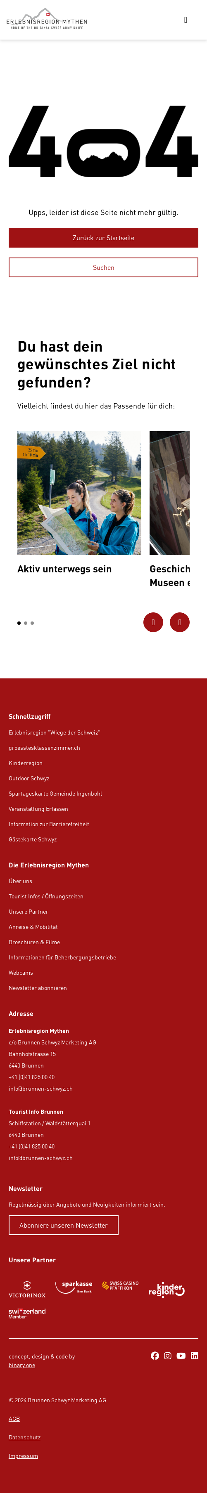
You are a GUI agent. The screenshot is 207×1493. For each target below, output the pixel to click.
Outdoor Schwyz (29, 778)
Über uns (20, 880)
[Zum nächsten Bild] (180, 622)
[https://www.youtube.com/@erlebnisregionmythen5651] (181, 1356)
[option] (79, 505)
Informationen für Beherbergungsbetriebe (62, 957)
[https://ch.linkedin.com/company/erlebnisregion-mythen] (194, 1356)
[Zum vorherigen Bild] (153, 622)
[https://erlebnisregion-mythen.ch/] (50, 20)
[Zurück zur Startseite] (103, 238)
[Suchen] (103, 267)
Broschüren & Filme (34, 941)
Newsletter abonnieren (38, 987)
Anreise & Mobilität (33, 926)
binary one (22, 1364)
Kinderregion (26, 762)
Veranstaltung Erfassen (38, 808)
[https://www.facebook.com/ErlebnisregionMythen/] (155, 1356)
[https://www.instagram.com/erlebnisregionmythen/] (167, 1356)
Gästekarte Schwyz (33, 839)
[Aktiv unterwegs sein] (79, 505)
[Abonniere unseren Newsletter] (64, 1225)
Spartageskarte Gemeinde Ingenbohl (55, 793)
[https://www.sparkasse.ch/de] (73, 1290)
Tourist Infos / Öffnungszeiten (46, 896)
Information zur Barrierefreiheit (49, 823)
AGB (14, 1418)
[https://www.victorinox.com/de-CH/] (27, 1290)
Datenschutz (24, 1437)
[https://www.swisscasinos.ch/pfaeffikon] (120, 1290)
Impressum (23, 1455)
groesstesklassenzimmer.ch (44, 747)
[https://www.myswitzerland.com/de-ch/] (27, 1313)
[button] (19, 623)
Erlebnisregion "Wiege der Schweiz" (54, 732)
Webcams (21, 972)
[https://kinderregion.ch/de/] (166, 1290)
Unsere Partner (28, 911)
